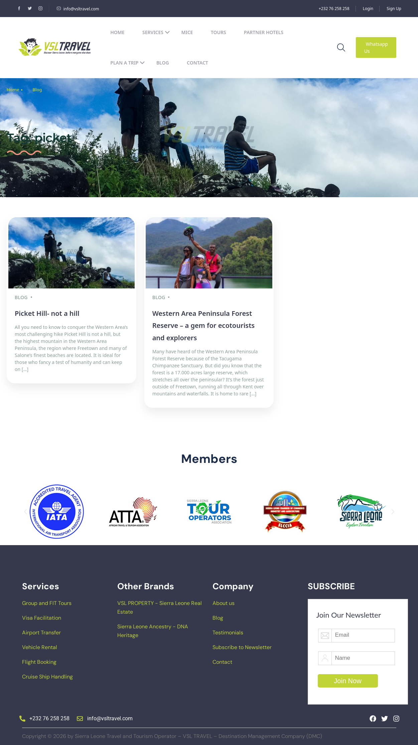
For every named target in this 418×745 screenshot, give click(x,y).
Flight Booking (39, 660)
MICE (187, 32)
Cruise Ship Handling (47, 674)
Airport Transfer (41, 630)
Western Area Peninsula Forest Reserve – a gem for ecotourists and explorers (203, 324)
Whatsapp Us (376, 47)
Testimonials (228, 630)
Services (156, 32)
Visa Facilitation (41, 616)
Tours (218, 32)
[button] (25, 510)
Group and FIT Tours (47, 601)
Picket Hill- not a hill (47, 311)
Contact (197, 62)
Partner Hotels (263, 32)
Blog (162, 62)
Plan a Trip (127, 62)
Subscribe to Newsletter (242, 645)
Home (117, 32)
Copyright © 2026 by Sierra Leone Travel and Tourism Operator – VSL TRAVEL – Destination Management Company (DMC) (172, 734)
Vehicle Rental (39, 645)
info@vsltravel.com (77, 9)
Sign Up (394, 8)
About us (224, 601)
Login (368, 8)
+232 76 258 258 (334, 8)
